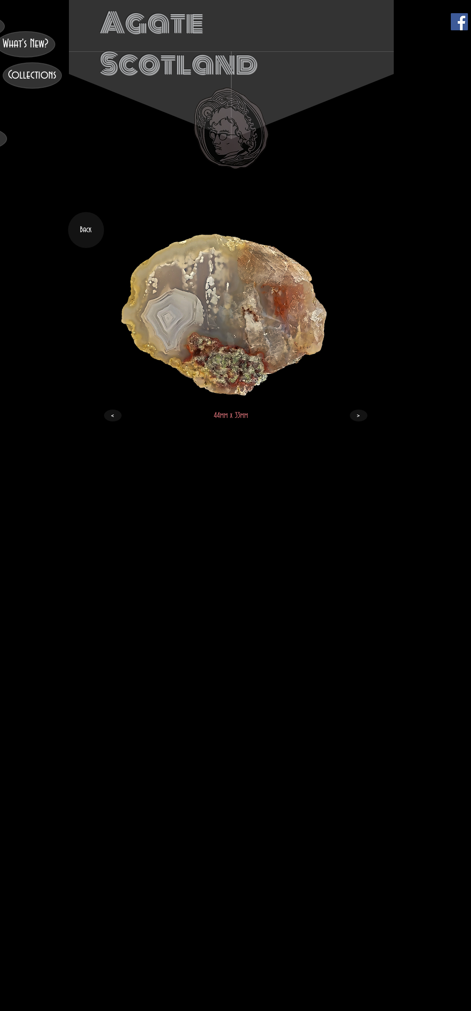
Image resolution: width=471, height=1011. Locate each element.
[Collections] (32, 75)
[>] (358, 415)
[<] (113, 415)
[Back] (86, 230)
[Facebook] (459, 21)
